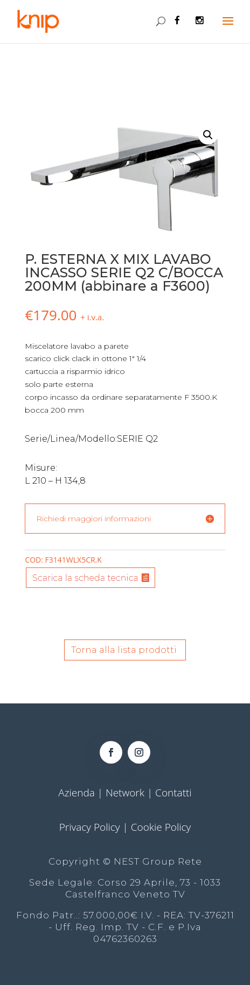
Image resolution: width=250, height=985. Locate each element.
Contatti (173, 793)
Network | (130, 793)
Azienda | (82, 793)
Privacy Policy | (95, 827)
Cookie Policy (161, 827)
